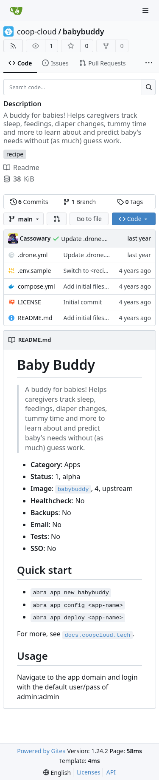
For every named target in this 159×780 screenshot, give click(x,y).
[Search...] (149, 87)
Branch (79, 202)
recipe (14, 154)
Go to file (88, 219)
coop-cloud (37, 31)
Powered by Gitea (41, 751)
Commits (29, 202)
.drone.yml (32, 255)
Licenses (88, 772)
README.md (35, 318)
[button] (57, 219)
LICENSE (29, 302)
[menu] (57, 773)
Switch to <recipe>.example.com (108, 271)
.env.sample (34, 271)
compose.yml (36, 286)
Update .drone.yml (87, 239)
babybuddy (83, 31)
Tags (130, 202)
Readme (21, 167)
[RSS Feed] (13, 46)
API (111, 772)
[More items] (149, 63)
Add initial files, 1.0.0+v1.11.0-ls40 (110, 286)
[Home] (16, 10)
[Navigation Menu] (146, 10)
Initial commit (83, 302)
